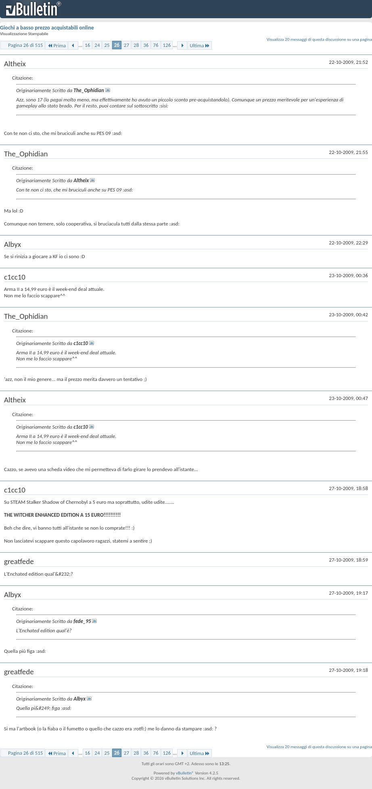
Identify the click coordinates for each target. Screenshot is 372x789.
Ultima (200, 45)
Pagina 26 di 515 (25, 45)
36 (145, 45)
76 (155, 45)
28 (136, 45)
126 (167, 45)
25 (106, 45)
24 (97, 45)
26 (116, 45)
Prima (56, 45)
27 (126, 45)
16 (87, 45)
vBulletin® (185, 773)
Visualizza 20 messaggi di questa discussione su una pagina (319, 39)
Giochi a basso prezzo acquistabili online (47, 27)
